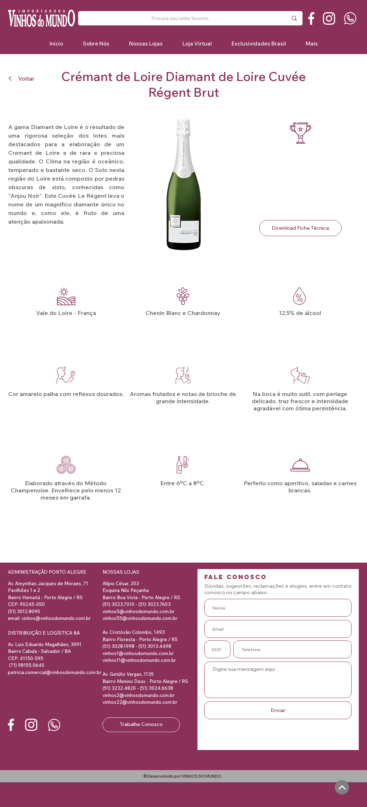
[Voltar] (24, 78)
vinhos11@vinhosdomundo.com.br (139, 660)
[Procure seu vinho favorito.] (180, 18)
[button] (258, 43)
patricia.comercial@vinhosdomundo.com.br (54, 672)
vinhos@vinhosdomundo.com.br (56, 618)
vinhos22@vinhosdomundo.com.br (140, 702)
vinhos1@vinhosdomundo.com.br (138, 653)
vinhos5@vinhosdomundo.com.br (139, 611)
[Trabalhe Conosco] (141, 724)
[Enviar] (278, 710)
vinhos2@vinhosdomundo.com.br (139, 695)
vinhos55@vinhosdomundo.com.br (140, 618)
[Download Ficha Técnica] (300, 228)
